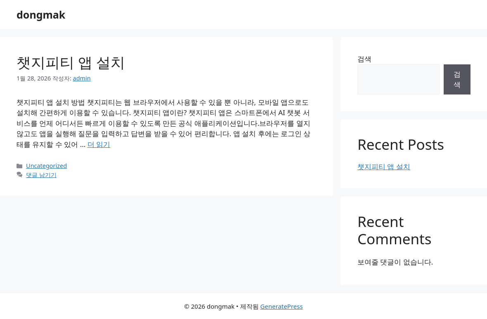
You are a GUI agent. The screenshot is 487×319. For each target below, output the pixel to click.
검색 (364, 59)
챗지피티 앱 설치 (71, 62)
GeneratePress (281, 306)
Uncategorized (46, 166)
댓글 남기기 (41, 175)
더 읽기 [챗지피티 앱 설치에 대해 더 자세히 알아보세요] (98, 144)
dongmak (41, 14)
